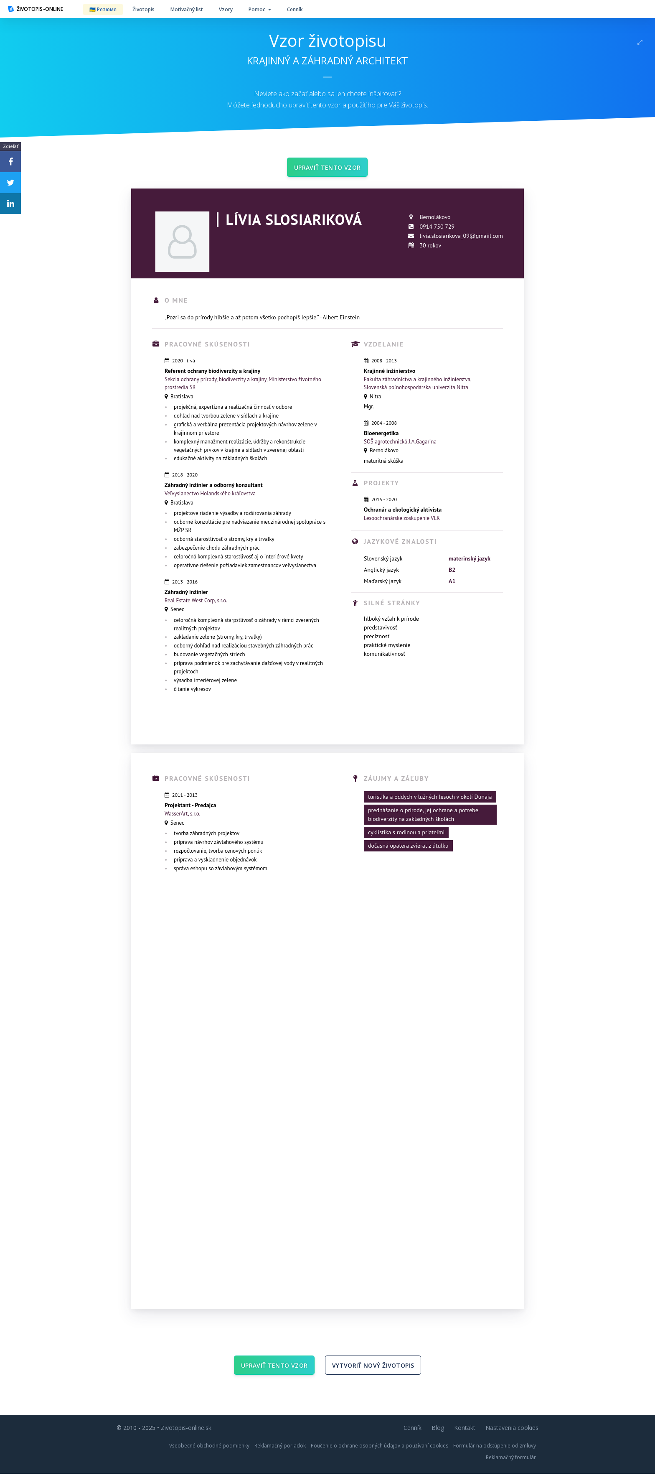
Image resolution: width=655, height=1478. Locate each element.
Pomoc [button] (260, 9)
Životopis (143, 9)
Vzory (226, 9)
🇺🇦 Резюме (103, 9)
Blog (438, 1432)
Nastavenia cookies (511, 1432)
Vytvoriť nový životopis (373, 1368)
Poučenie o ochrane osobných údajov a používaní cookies (379, 1449)
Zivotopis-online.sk (186, 1432)
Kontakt (464, 1432)
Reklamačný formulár (511, 1461)
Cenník (295, 9)
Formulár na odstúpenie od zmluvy (494, 1449)
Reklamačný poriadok (280, 1449)
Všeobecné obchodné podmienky (209, 1449)
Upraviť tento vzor (327, 168)
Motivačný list (186, 9)
